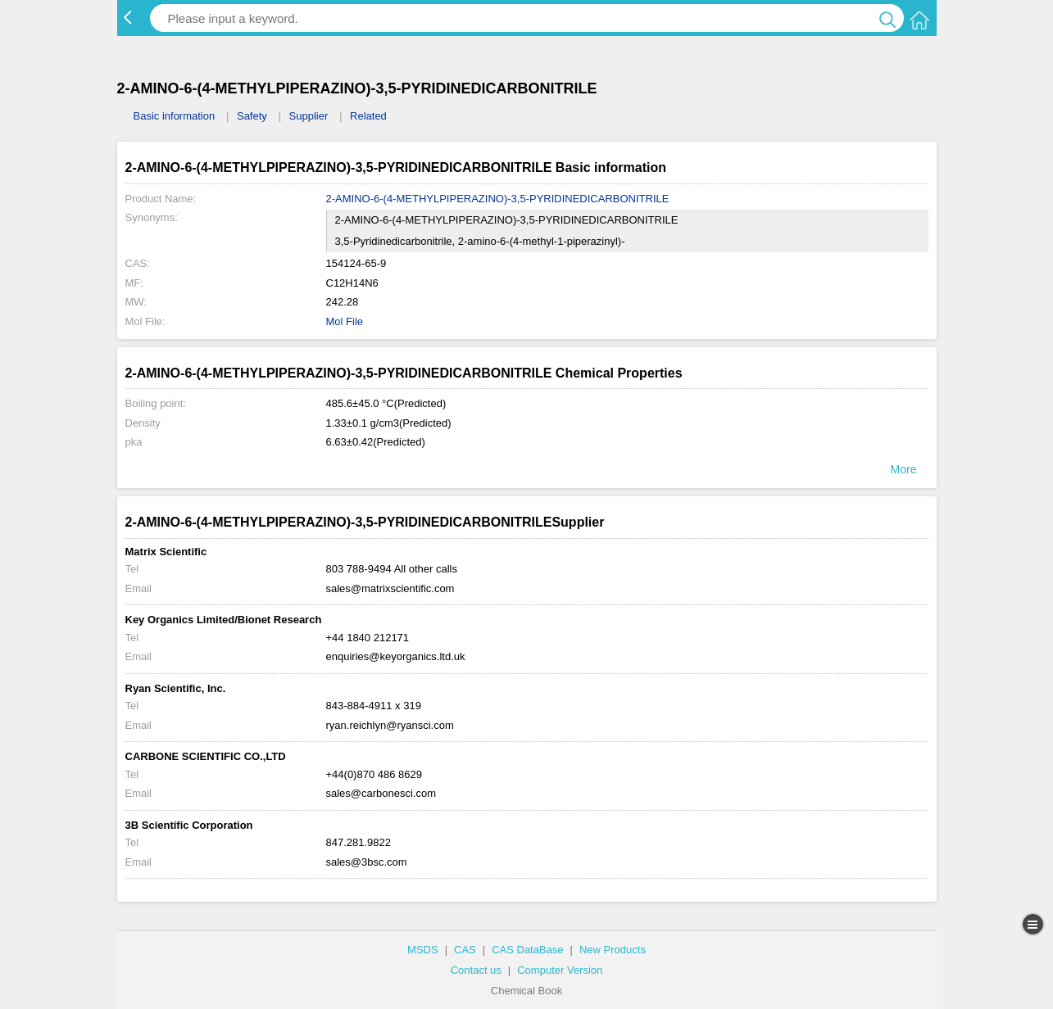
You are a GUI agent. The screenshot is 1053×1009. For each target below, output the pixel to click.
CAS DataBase (527, 949)
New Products (612, 949)
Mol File (345, 321)
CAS (465, 949)
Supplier (309, 116)
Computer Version (559, 970)
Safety (252, 116)
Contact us (476, 970)
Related (368, 116)
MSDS (422, 949)
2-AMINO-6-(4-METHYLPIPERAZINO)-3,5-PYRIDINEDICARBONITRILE (497, 198)
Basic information (175, 116)
